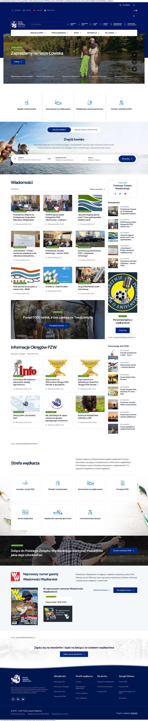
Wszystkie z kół (32, 354)
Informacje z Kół (59, 691)
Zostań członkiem (82, 693)
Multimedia (109, 33)
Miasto (90, 157)
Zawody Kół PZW (60, 696)
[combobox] (69, 160)
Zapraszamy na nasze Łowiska (21, 76)
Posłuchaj (122, 330)
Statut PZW (123, 682)
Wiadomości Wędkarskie (45, 76)
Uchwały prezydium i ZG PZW (127, 692)
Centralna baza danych (105, 686)
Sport (76, 33)
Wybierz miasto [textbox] (94, 160)
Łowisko (21, 157)
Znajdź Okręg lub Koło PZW (85, 130)
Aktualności (15, 189)
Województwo (61, 157)
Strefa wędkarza (58, 33)
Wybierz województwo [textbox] (64, 160)
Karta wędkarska (81, 698)
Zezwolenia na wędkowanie (80, 687)
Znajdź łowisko (59, 130)
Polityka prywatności (18, 714)
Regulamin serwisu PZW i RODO (38, 714)
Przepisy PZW (102, 691)
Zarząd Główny (36, 33)
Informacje (92, 33)
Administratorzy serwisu (60, 714)
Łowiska (78, 682)
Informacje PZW (59, 682)
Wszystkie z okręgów (18, 354)
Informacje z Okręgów (61, 686)
